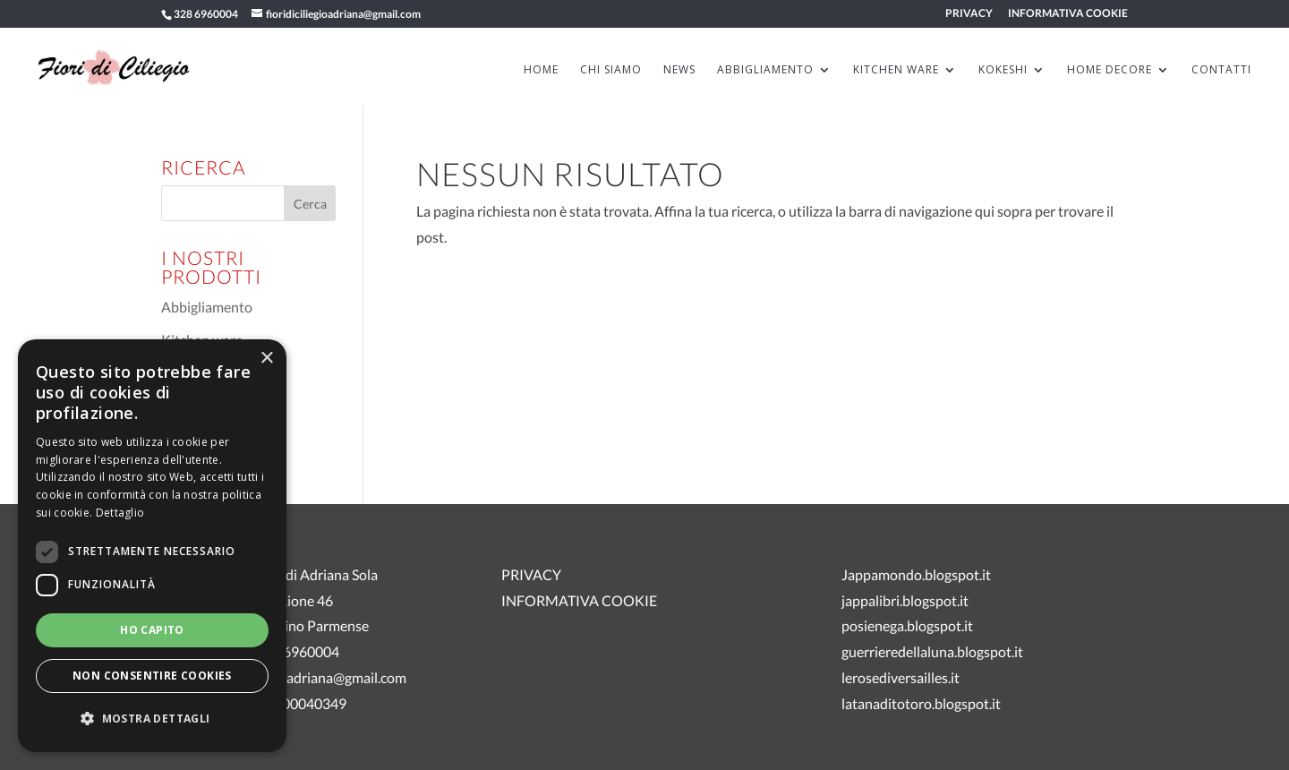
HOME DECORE (1109, 70)
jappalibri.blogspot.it (905, 600)
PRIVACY (969, 14)
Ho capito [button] (152, 629)
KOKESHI (1003, 70)
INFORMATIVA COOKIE (1068, 14)
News (679, 70)
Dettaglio (120, 512)
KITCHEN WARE (896, 70)
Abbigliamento (206, 306)
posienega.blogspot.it (907, 625)
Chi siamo (611, 70)
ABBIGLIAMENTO (765, 70)
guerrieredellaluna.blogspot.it (932, 651)
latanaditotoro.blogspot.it (921, 703)
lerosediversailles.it (900, 677)
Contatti (1221, 70)
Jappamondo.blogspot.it (916, 574)
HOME (541, 70)
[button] (152, 719)
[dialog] (152, 545)
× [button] (266, 358)
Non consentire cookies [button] (152, 675)
